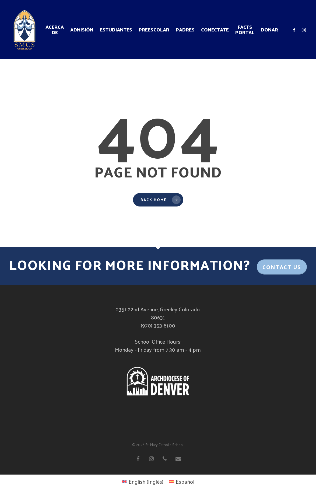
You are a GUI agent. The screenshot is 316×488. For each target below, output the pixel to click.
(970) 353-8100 (158, 325)
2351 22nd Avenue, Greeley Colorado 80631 (158, 313)
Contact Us (281, 267)
